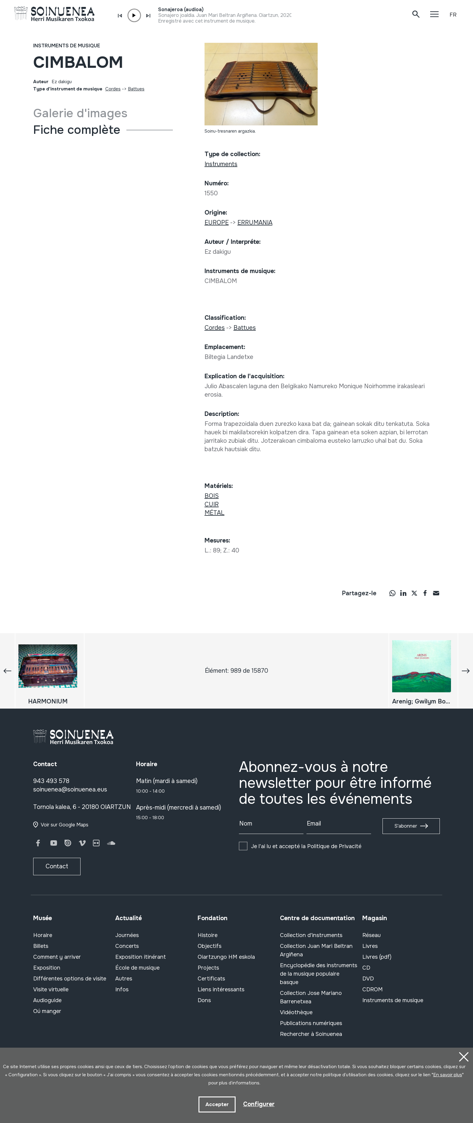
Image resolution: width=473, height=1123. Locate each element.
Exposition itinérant (140, 957)
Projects (208, 967)
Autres (123, 978)
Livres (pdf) (377, 957)
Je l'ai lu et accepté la (306, 846)
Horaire (42, 935)
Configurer (259, 1104)
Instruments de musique (66, 45)
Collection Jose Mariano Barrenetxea (311, 997)
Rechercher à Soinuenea (311, 1034)
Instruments (221, 164)
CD (366, 967)
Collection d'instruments (311, 935)
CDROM (372, 989)
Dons (204, 1000)
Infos (122, 989)
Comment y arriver (57, 957)
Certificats (211, 978)
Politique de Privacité (334, 846)
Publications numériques (311, 1023)
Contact (57, 866)
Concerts (127, 946)
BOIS (212, 496)
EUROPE (217, 222)
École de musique (137, 967)
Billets (40, 946)
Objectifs (209, 946)
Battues (136, 89)
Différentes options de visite (69, 978)
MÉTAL (214, 513)
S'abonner (405, 826)
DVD (368, 978)
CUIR (212, 504)
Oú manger (47, 1011)
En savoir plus (447, 1074)
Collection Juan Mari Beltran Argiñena (316, 950)
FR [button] (452, 14)
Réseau (371, 935)
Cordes (113, 89)
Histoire (207, 935)
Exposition (46, 967)
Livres (370, 946)
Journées (127, 935)
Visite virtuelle (50, 989)
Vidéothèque (296, 1012)
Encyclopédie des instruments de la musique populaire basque (318, 974)
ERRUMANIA (254, 222)
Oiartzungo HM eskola (226, 957)
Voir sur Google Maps (64, 825)
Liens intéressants (221, 989)
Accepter (217, 1104)
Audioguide (47, 1000)
